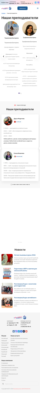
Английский (4, 338)
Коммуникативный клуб (17, 353)
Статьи (3, 380)
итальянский (19, 156)
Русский (3, 356)
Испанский (4, 345)
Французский (4, 343)
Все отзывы (20, 242)
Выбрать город (4, 2)
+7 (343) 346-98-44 (26, 3)
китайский (18, 121)
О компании (4, 363)
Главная (3, 13)
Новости (3, 378)
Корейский (4, 352)
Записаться (22, 8)
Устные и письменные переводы (19, 342)
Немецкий (4, 340)
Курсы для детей (15, 355)
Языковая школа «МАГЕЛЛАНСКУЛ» (21, 388)
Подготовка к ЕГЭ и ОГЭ (17, 349)
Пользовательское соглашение (9, 367)
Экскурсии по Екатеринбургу (18, 351)
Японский (4, 354)
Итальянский (4, 347)
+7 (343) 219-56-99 (25, 323)
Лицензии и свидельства (8, 365)
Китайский (4, 349)
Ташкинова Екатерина (12, 38)
